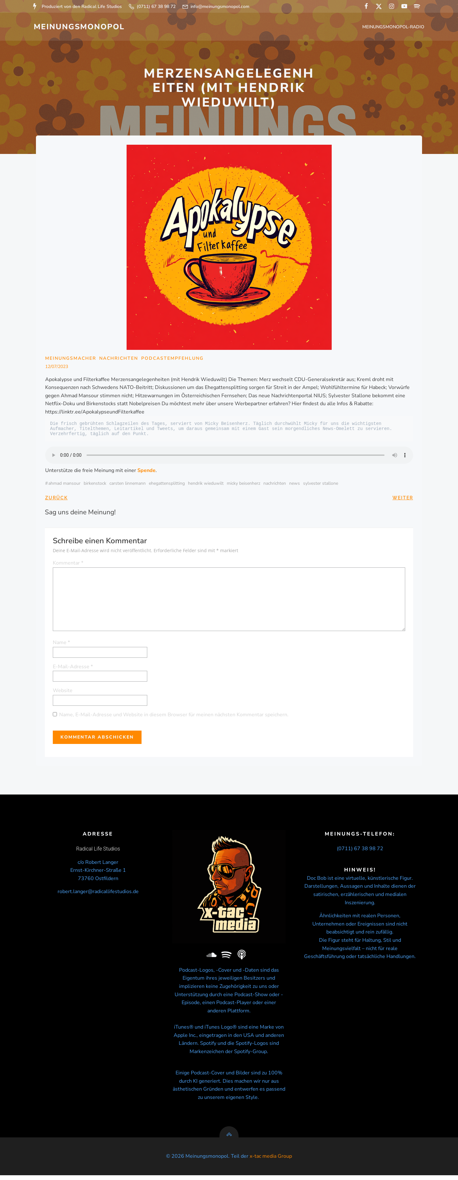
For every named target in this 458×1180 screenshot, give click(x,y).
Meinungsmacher (70, 360)
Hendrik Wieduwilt (206, 485)
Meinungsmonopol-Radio (394, 27)
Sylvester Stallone (320, 485)
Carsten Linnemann (127, 485)
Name (61, 644)
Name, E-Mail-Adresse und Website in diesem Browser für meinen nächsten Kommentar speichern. (174, 715)
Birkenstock (95, 485)
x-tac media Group (271, 1160)
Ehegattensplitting (167, 485)
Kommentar (68, 564)
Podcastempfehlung (172, 360)
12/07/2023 (56, 368)
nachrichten (274, 485)
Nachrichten (118, 360)
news (294, 485)
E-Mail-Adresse (73, 667)
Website (63, 692)
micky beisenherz (243, 485)
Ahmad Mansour (64, 485)
